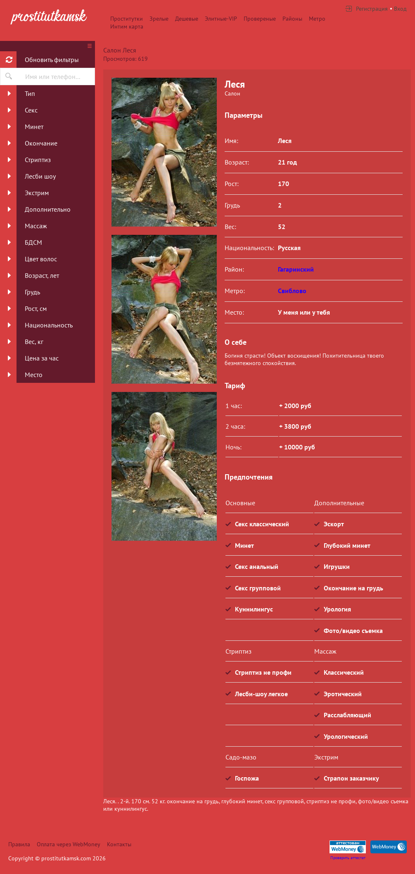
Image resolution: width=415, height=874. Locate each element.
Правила (19, 844)
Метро (317, 18)
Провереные (260, 18)
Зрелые (158, 18)
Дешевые (186, 18)
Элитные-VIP (221, 18)
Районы (292, 18)
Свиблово (292, 291)
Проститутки (126, 18)
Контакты (119, 844)
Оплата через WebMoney (68, 844)
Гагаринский (296, 269)
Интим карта (126, 26)
